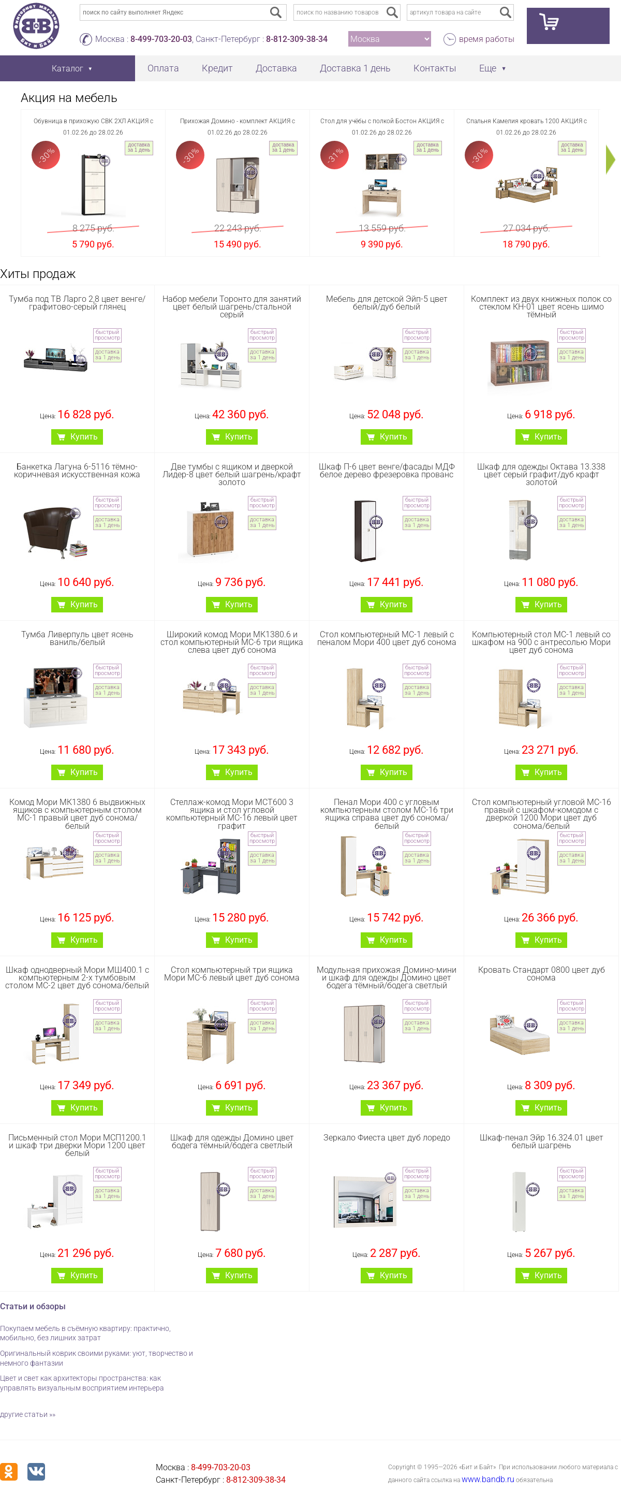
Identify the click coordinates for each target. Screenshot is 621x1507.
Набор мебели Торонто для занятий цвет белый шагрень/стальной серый (231, 306)
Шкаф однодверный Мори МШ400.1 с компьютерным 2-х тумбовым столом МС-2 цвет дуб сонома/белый (77, 977)
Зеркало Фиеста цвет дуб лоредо (386, 1138)
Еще (487, 68)
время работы (486, 39)
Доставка (276, 68)
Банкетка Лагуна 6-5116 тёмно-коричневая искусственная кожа (77, 470)
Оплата (163, 68)
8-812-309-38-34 (297, 39)
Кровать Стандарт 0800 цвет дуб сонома (541, 974)
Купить (84, 437)
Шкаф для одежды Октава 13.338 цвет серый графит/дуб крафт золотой (541, 474)
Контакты (434, 68)
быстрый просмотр (107, 335)
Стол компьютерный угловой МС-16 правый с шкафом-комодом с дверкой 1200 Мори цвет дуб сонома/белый (541, 814)
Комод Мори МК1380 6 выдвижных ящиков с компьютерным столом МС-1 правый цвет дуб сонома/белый (77, 814)
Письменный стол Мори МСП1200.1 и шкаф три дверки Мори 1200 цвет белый (77, 1145)
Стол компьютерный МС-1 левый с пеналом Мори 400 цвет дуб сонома (386, 638)
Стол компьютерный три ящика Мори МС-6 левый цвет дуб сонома (232, 974)
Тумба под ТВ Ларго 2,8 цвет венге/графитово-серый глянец (77, 303)
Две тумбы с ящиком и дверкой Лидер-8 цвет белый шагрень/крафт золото (231, 474)
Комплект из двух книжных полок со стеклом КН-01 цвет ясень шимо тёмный (541, 306)
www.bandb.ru (488, 1479)
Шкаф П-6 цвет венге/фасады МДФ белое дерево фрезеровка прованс (387, 470)
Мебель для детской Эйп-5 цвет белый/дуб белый (387, 303)
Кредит (217, 68)
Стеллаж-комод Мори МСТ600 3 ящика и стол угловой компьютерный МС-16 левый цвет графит (232, 814)
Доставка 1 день (355, 68)
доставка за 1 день (139, 147)
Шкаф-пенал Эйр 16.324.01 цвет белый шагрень (541, 1141)
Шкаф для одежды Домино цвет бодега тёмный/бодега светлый (232, 1141)
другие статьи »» (27, 1414)
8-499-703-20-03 (161, 39)
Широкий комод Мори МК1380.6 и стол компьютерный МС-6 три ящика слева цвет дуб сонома (231, 642)
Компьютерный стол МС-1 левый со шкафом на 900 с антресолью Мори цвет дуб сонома (541, 642)
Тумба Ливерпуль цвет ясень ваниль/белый (77, 638)
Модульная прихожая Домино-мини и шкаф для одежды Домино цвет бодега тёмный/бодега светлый (386, 977)
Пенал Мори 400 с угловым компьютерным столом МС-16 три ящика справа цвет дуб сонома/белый (386, 814)
